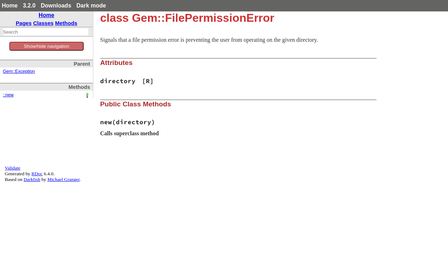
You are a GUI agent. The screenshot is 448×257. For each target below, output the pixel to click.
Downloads (56, 5)
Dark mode (91, 5)
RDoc (37, 173)
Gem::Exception (19, 71)
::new (8, 94)
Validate (12, 168)
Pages (24, 23)
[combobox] (45, 31)
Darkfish (32, 179)
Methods (66, 23)
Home (10, 5)
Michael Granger (64, 179)
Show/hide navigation (46, 46)
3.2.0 (29, 5)
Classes (43, 23)
